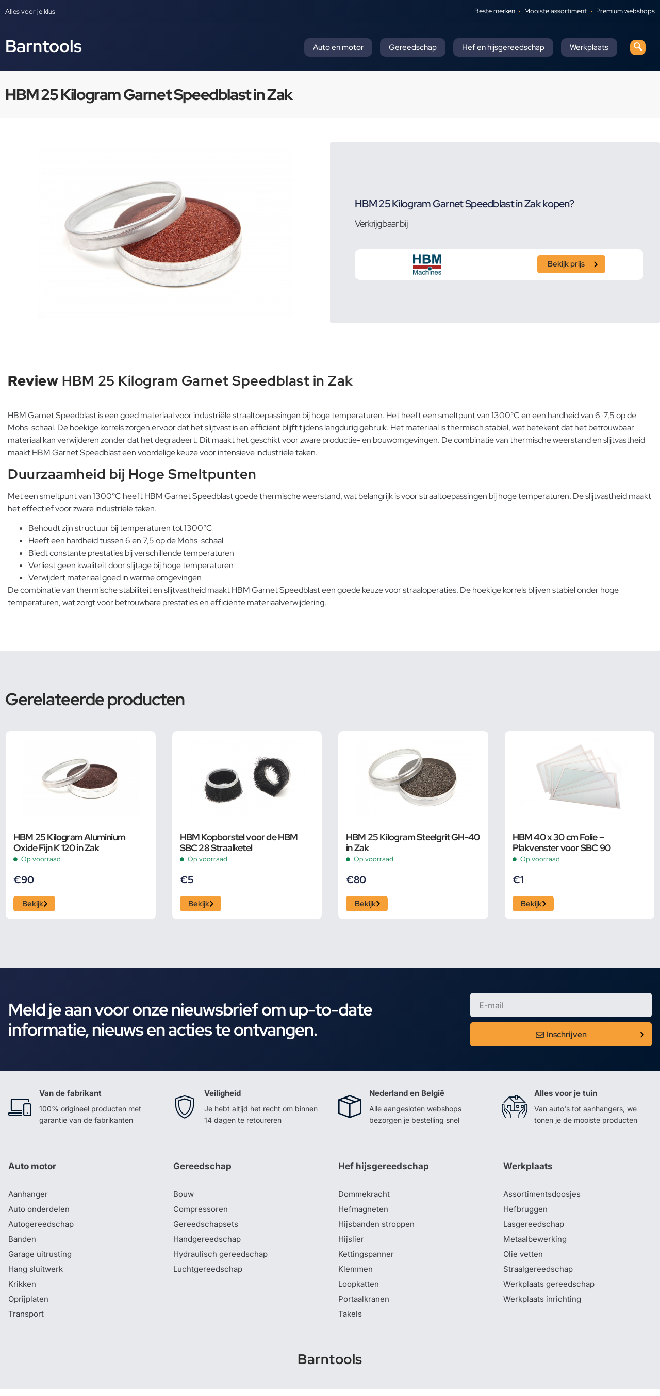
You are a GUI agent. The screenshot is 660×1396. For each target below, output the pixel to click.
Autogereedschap (42, 1228)
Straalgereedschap (539, 1274)
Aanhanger (29, 1197)
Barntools (43, 46)
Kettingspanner (367, 1259)
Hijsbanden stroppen (378, 1228)
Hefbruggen (526, 1212)
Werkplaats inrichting (544, 1305)
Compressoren (201, 1212)
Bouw (184, 1197)
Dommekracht (365, 1197)
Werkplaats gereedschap (551, 1290)
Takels (350, 1321)
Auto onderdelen (40, 1212)
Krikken (23, 1290)
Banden (22, 1243)
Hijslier (351, 1243)
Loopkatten (360, 1290)
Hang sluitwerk (37, 1274)
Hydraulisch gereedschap (222, 1259)
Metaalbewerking (536, 1243)
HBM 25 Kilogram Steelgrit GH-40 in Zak (413, 842)
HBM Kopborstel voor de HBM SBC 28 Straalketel (239, 842)
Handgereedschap (208, 1243)
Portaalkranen (365, 1305)
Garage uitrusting (41, 1259)
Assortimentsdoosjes (543, 1197)
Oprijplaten (29, 1305)
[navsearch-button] (638, 47)
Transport (26, 1321)
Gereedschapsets (206, 1228)
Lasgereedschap (535, 1228)
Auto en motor (338, 47)
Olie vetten (523, 1259)
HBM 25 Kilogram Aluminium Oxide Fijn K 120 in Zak (69, 842)
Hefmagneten (364, 1212)
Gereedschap (413, 47)
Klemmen (356, 1274)
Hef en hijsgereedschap (503, 47)
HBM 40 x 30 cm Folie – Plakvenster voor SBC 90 (562, 842)
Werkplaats (589, 47)
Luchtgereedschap (209, 1274)
